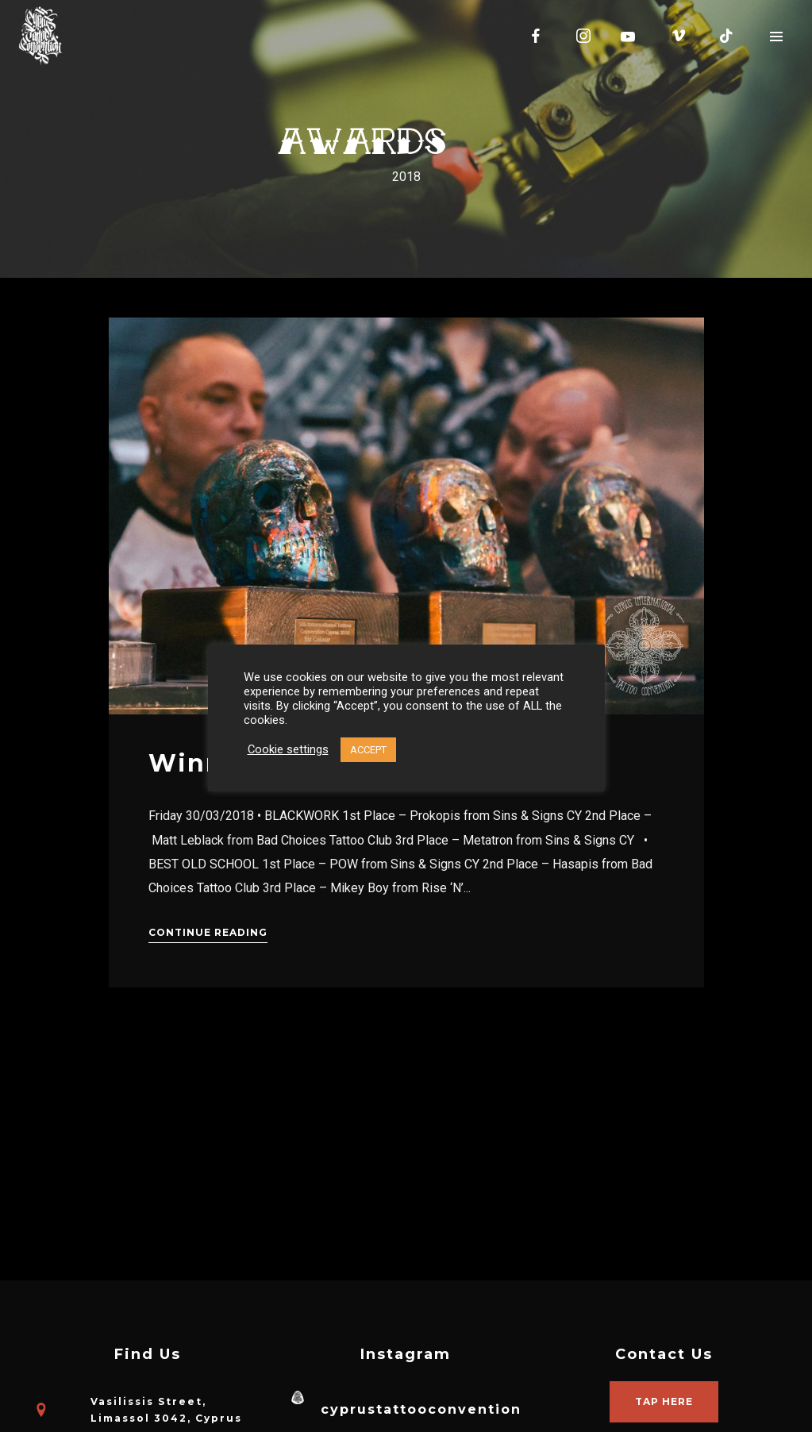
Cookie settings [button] (288, 749)
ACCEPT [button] (368, 750)
